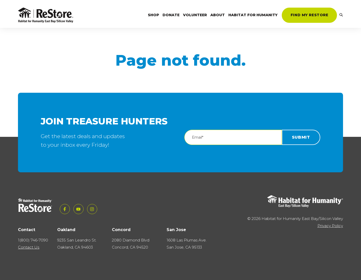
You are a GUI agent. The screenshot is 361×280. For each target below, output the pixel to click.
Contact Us (28, 247)
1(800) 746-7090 (33, 240)
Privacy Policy (330, 225)
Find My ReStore (309, 15)
